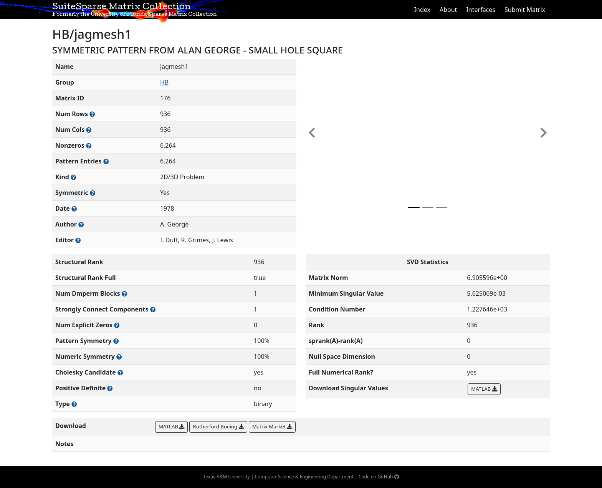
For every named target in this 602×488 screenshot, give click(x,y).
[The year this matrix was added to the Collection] (74, 208)
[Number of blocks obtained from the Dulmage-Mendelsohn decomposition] (124, 293)
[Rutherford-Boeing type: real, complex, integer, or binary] (74, 404)
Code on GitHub (379, 476)
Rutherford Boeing (218, 426)
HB (164, 82)
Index (422, 9)
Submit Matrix (524, 9)
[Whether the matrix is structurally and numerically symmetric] (92, 193)
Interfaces (480, 9)
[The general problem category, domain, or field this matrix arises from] (73, 177)
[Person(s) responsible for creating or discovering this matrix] (81, 224)
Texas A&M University (226, 476)
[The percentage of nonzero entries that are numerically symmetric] (119, 356)
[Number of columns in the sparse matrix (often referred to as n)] (88, 129)
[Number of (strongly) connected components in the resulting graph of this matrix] (152, 309)
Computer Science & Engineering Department (304, 476)
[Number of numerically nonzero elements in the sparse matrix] (88, 145)
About (448, 9)
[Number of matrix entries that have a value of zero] (116, 325)
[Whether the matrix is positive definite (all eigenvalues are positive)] (109, 388)
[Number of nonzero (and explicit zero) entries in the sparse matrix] (106, 161)
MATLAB (484, 388)
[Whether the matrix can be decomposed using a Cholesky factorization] (120, 372)
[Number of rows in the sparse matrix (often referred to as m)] (92, 114)
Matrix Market (272, 426)
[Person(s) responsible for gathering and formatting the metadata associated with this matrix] (78, 240)
